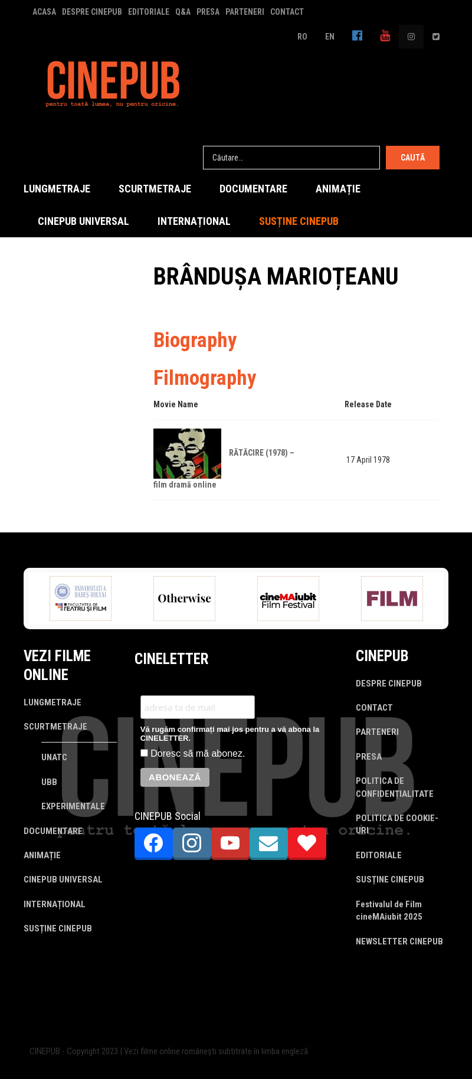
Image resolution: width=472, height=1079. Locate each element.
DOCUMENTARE (253, 188)
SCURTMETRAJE (155, 188)
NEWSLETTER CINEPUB (399, 941)
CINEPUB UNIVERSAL (83, 221)
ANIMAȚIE (338, 188)
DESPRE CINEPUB (92, 12)
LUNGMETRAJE (57, 188)
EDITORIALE (148, 12)
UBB (49, 782)
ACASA (44, 12)
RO (302, 36)
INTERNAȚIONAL (194, 221)
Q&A (183, 12)
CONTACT (287, 12)
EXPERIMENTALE (73, 806)
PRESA (207, 12)
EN (330, 36)
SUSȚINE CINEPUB (299, 221)
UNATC (54, 757)
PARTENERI (244, 12)
